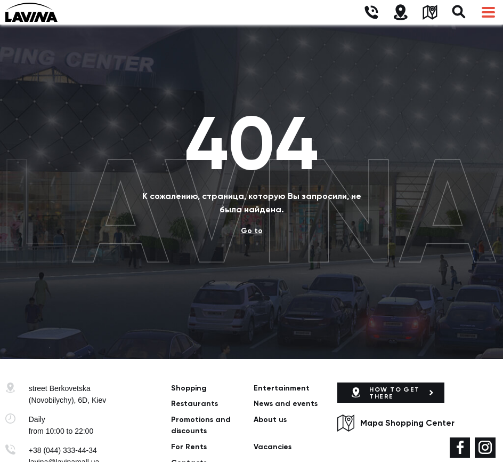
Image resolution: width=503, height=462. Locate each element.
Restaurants (194, 403)
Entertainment (282, 388)
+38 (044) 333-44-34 (63, 450)
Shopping (189, 388)
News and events (286, 403)
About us (270, 419)
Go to (252, 230)
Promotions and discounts (201, 425)
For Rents (189, 446)
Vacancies (272, 446)
